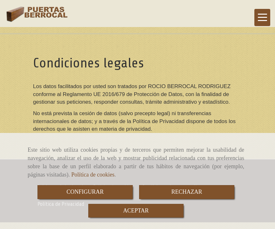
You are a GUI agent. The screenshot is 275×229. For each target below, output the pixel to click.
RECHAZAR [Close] (186, 192)
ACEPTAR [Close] (136, 210)
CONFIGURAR (85, 192)
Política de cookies (92, 174)
